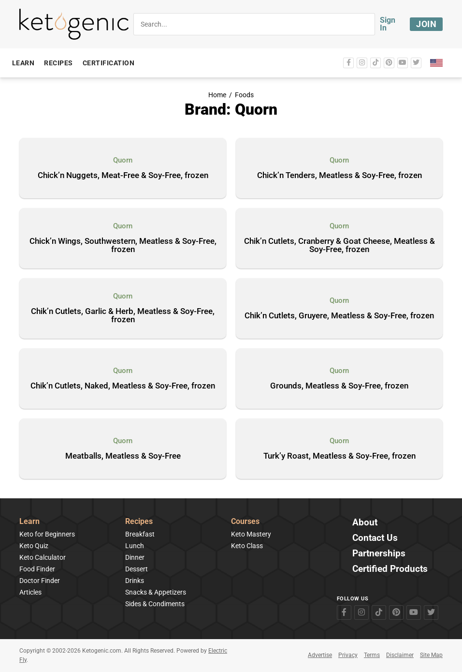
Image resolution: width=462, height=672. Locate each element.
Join (426, 24)
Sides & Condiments (155, 604)
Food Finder (37, 569)
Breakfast (140, 534)
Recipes (139, 522)
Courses (245, 522)
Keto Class (247, 546)
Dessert (136, 569)
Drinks (134, 580)
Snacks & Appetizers (155, 592)
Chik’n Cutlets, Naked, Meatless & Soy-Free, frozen (122, 386)
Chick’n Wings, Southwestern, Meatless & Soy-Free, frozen (123, 245)
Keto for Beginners (47, 534)
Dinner (134, 557)
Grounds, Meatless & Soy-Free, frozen (339, 386)
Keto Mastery (251, 534)
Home (217, 95)
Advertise (320, 655)
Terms (372, 655)
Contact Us (375, 538)
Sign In (387, 23)
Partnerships (378, 554)
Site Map (431, 655)
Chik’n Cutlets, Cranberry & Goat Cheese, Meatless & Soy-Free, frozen (339, 245)
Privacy (348, 655)
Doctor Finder (39, 580)
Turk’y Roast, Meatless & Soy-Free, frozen (339, 456)
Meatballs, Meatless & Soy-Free (123, 456)
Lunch (134, 546)
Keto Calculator (42, 557)
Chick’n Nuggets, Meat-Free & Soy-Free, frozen (123, 175)
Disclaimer (400, 655)
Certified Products (390, 569)
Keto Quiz (33, 546)
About (364, 523)
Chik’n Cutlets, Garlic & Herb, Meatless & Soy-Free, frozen (123, 315)
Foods (244, 95)
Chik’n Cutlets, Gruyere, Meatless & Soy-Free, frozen (339, 316)
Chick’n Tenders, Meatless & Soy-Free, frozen (339, 175)
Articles (30, 592)
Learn (29, 522)
